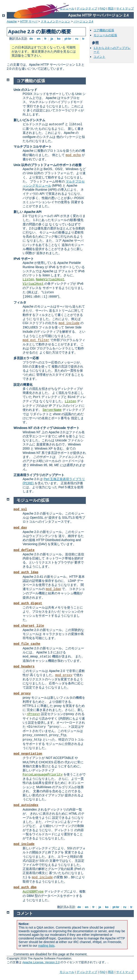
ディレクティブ (87, 8)
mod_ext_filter (36, 340)
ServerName (52, 410)
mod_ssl (20, 509)
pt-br (68, 38)
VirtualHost (33, 284)
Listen (28, 279)
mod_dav (20, 528)
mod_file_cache (27, 644)
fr (45, 38)
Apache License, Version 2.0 (41, 962)
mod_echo (73, 155)
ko (58, 38)
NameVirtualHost (50, 279)
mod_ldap (53, 589)
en (38, 38)
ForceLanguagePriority (42, 774)
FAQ (103, 8)
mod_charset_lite (29, 626)
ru (77, 38)
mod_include (69, 323)
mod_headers (24, 666)
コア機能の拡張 (104, 30)
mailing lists (46, 945)
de (31, 38)
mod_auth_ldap (26, 572)
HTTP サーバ (28, 21)
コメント (99, 56)
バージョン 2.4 (83, 21)
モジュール (67, 972)
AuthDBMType (33, 891)
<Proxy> (33, 714)
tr (83, 38)
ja (52, 38)
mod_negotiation (28, 754)
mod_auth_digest (28, 603)
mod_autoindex (26, 805)
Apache (12, 21)
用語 (111, 8)
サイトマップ (125, 8)
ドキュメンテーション (55, 21)
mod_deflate (24, 550)
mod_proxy (63, 675)
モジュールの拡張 (105, 35)
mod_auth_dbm (25, 887)
